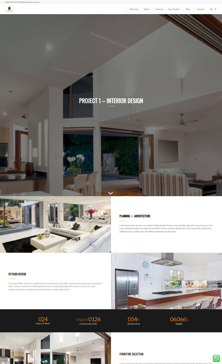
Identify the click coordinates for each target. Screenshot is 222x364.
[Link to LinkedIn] (211, 9)
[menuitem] (134, 9)
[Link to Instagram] (215, 9)
